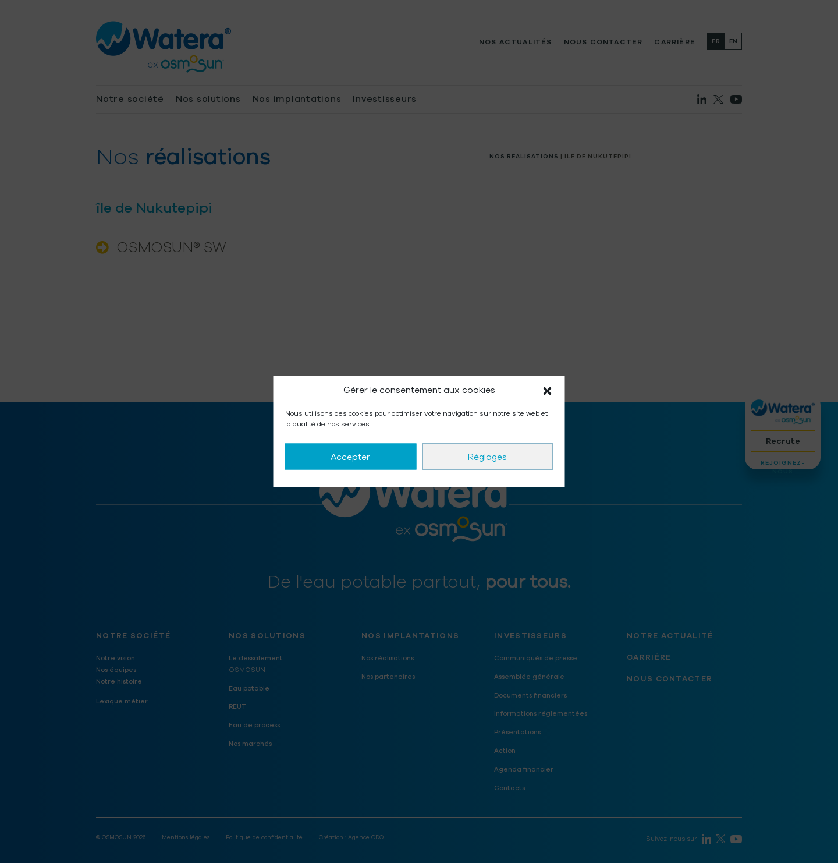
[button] (547, 391)
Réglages (487, 456)
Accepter (350, 456)
